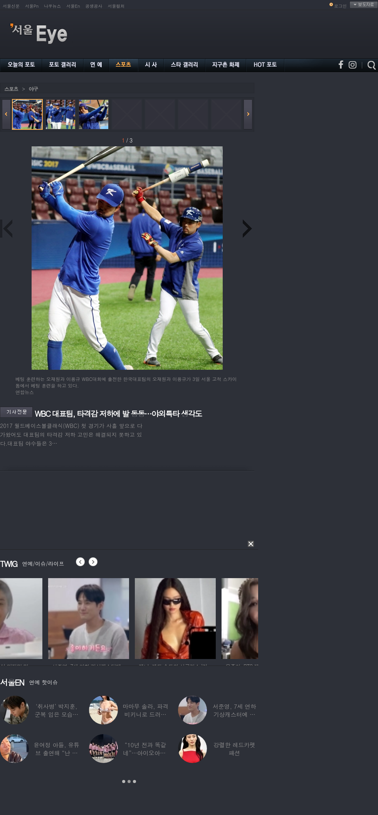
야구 (33, 88)
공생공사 (94, 6)
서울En (73, 6)
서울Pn (32, 6)
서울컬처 (116, 6)
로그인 (340, 6)
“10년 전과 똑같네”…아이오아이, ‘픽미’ (145, 753)
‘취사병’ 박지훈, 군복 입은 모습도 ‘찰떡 (57, 714)
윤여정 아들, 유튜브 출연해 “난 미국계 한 (56, 753)
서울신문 (11, 6)
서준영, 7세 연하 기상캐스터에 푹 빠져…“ (234, 714)
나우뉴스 (52, 6)
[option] (40, 617)
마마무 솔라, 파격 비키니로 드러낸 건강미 (145, 714)
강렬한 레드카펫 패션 (234, 749)
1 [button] (123, 781)
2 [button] (129, 781)
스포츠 (11, 88)
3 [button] (134, 781)
